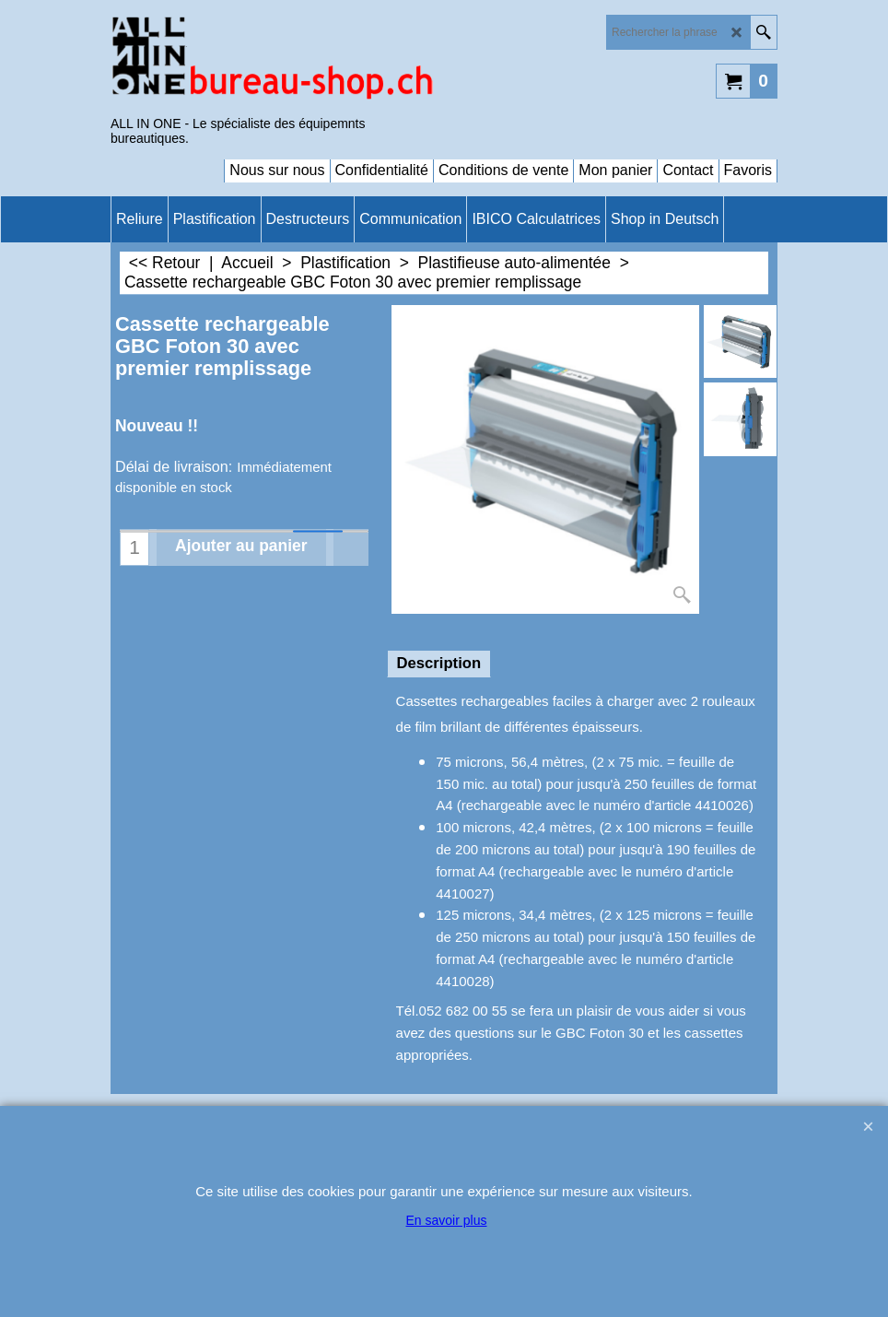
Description (439, 663)
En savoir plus (446, 1220)
